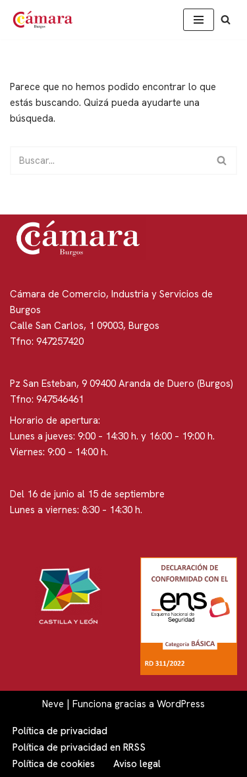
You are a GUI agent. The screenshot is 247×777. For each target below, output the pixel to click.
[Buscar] (226, 19)
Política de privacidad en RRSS (79, 747)
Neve (53, 704)
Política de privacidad (60, 731)
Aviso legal (137, 763)
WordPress (181, 704)
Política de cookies (54, 763)
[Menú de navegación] (198, 20)
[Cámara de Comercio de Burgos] (46, 19)
